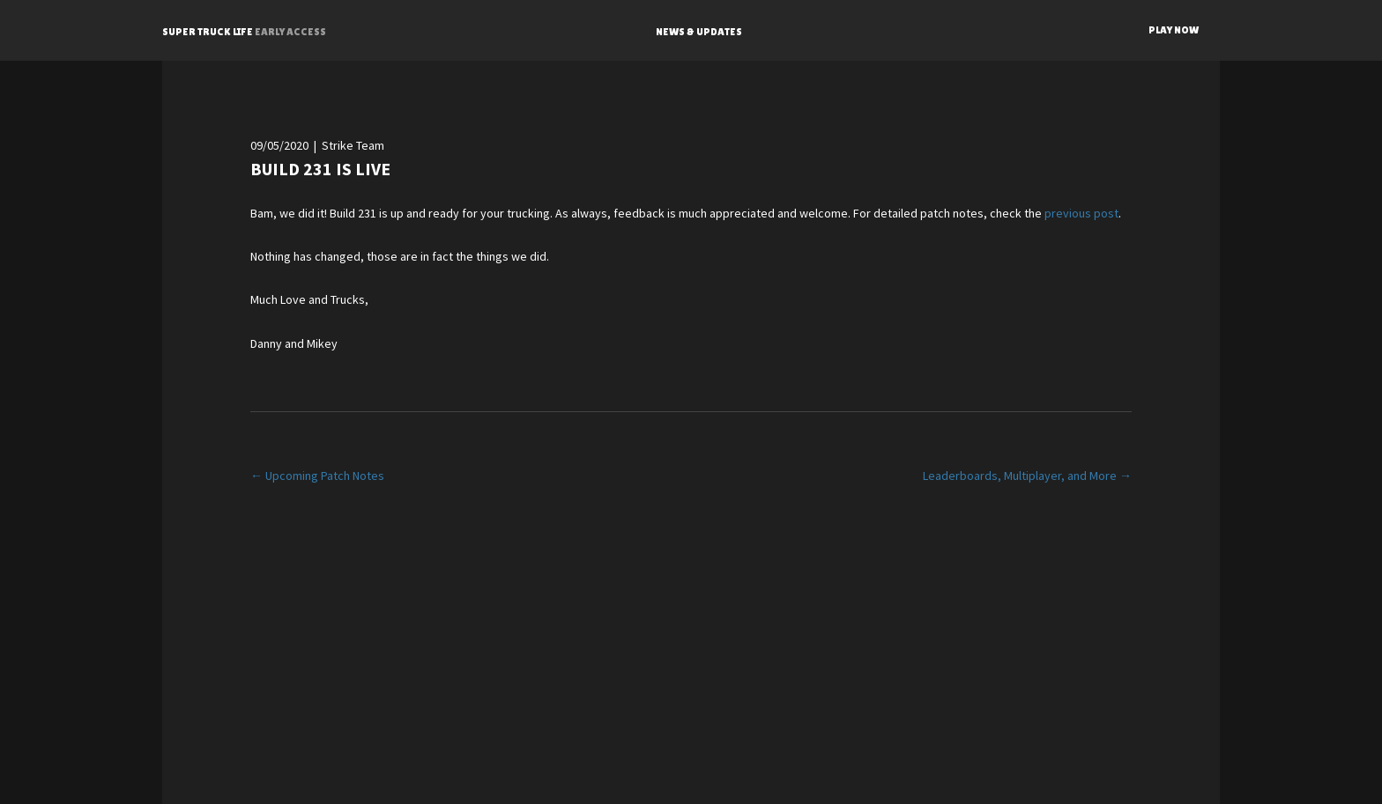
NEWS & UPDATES (699, 32)
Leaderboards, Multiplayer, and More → (1027, 475)
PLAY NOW (1173, 30)
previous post (1081, 213)
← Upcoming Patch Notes (317, 475)
